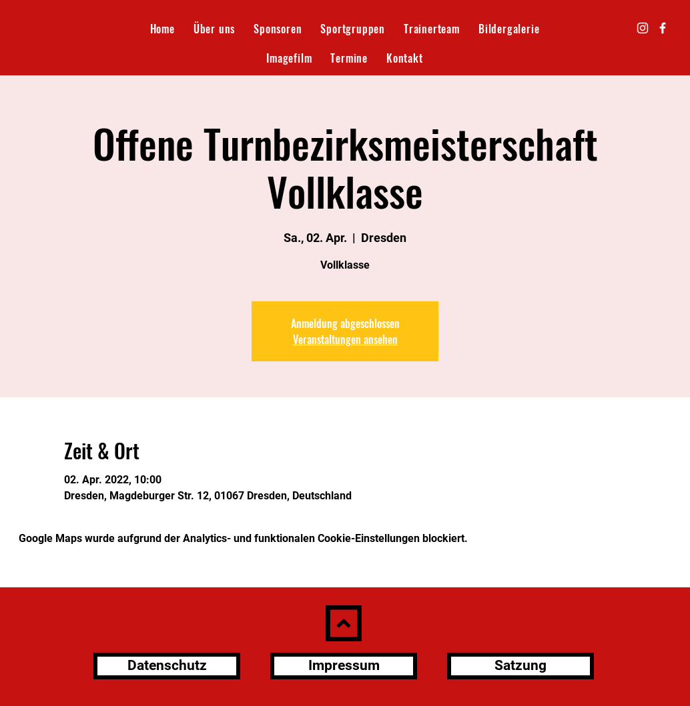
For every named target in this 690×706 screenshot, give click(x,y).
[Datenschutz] (166, 666)
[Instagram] (642, 28)
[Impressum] (343, 666)
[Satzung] (520, 666)
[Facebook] (662, 28)
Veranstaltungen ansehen (345, 339)
